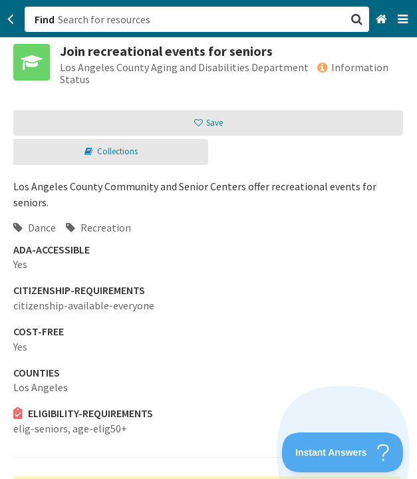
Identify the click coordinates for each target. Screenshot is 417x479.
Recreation (98, 227)
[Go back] (11, 19)
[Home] (383, 19)
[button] (208, 239)
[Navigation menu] (404, 19)
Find (45, 19)
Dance (34, 227)
